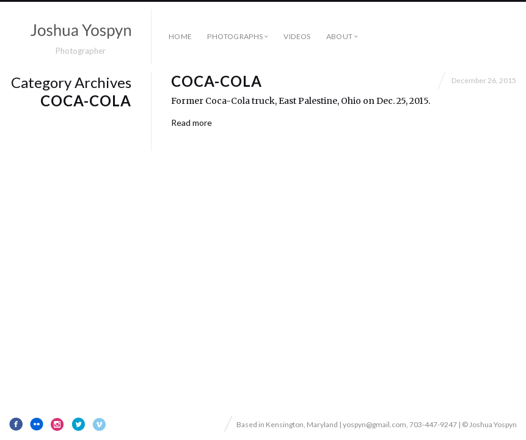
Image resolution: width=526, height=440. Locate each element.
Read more (191, 122)
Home (180, 36)
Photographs (235, 36)
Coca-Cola (216, 81)
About (339, 36)
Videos (296, 36)
